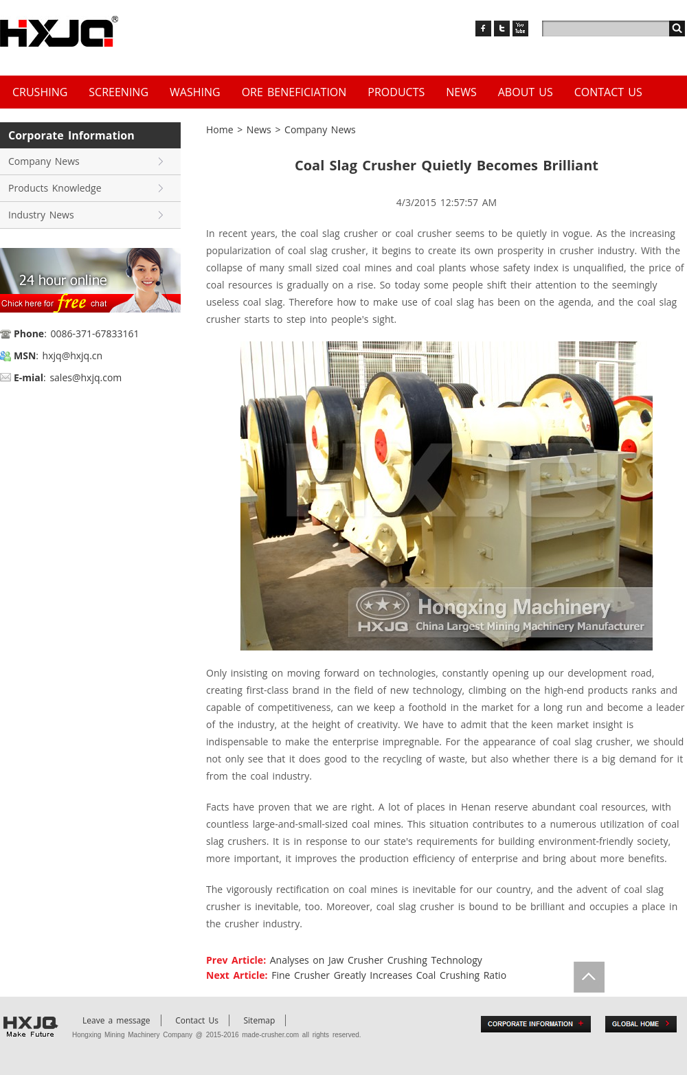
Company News (44, 161)
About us (525, 92)
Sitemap (259, 1020)
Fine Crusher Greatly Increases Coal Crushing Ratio (388, 975)
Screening (118, 92)
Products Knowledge (55, 187)
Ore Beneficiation (294, 92)
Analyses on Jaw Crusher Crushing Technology (376, 959)
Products (396, 92)
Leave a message (116, 1020)
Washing (195, 92)
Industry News (41, 214)
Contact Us (608, 92)
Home (220, 129)
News (461, 92)
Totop (589, 977)
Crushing (39, 92)
